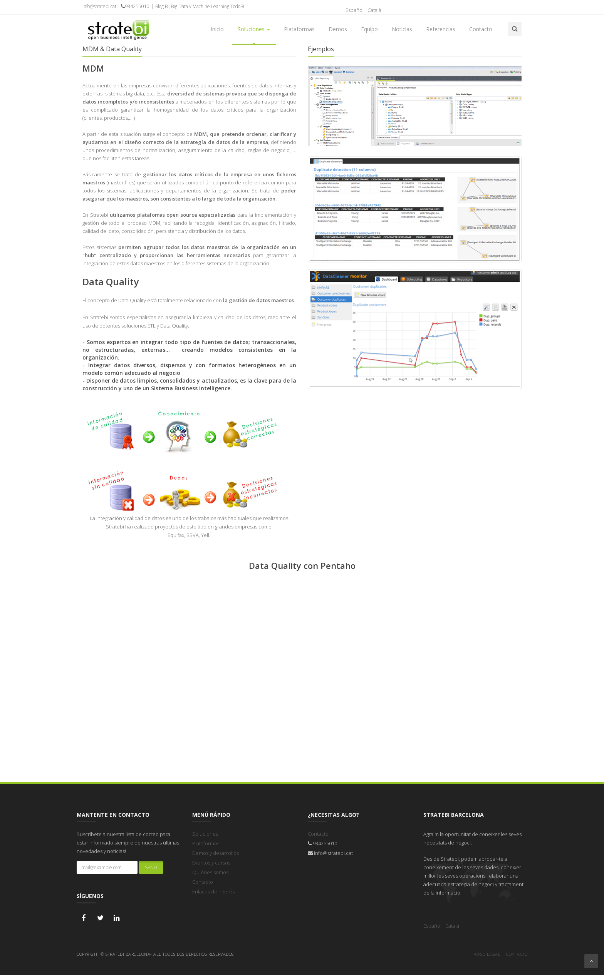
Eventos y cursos (211, 862)
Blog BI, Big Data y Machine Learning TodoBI (199, 6)
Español (355, 10)
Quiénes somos (210, 872)
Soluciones (205, 833)
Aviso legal (487, 953)
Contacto (202, 881)
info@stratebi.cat (101, 6)
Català (374, 10)
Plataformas (205, 843)
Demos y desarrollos (215, 853)
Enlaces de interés (213, 891)
